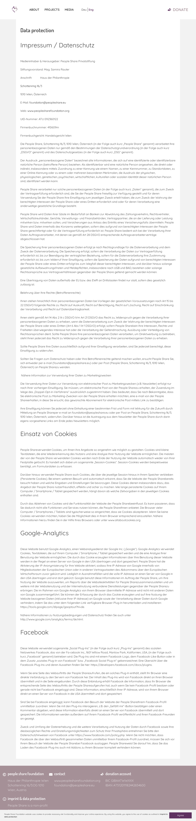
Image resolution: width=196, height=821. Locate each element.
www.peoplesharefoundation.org (48, 110)
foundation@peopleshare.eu (47, 102)
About (34, 9)
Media (69, 9)
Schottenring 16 (29, 86)
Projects (52, 9)
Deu (84, 9)
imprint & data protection (26, 798)
